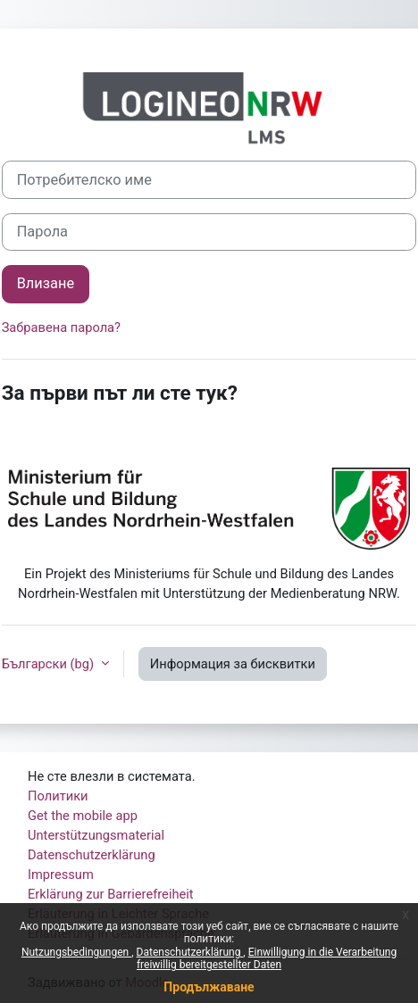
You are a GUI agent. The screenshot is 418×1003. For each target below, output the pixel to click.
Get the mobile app (83, 816)
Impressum (61, 874)
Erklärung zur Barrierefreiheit (111, 894)
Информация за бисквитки (232, 664)
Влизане (45, 283)
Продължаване (208, 987)
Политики (58, 796)
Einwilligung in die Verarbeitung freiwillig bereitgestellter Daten (267, 958)
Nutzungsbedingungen (76, 952)
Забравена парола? (61, 327)
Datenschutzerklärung (190, 952)
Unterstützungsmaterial (96, 835)
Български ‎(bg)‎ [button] (49, 664)
